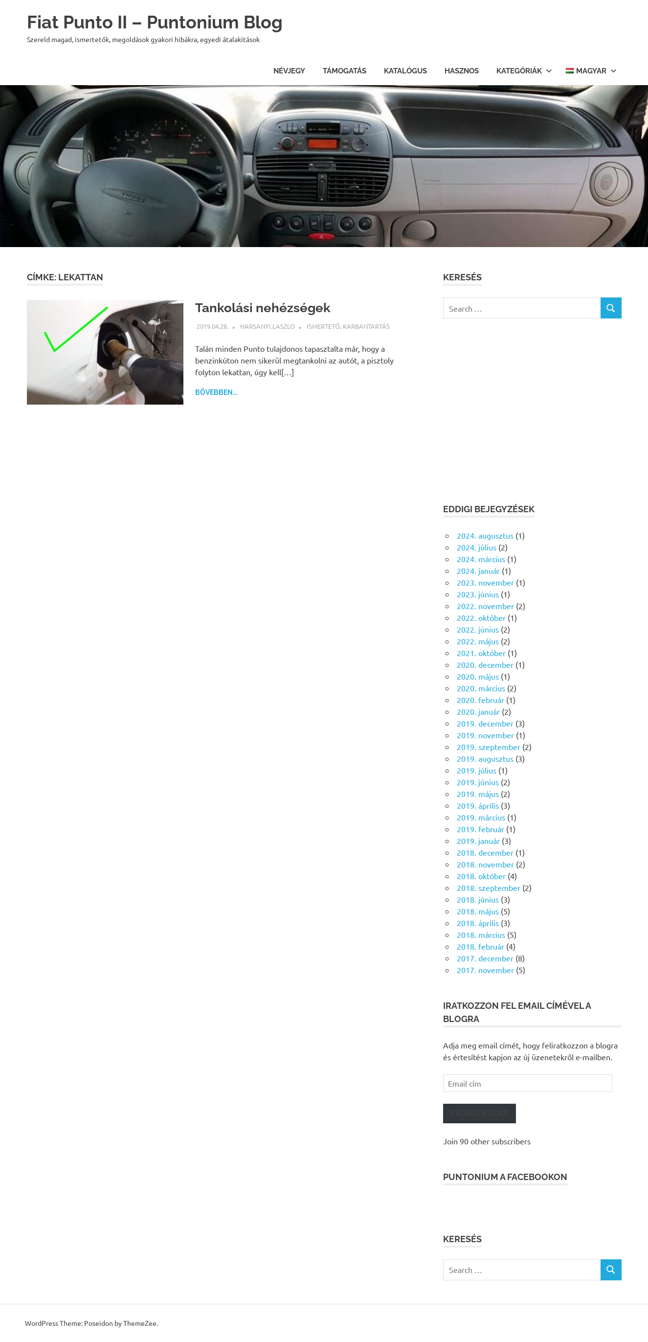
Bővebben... (216, 392)
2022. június (478, 629)
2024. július (476, 547)
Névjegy (289, 71)
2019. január (478, 840)
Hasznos (462, 71)
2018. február (480, 946)
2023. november (485, 582)
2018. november (485, 864)
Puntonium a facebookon (505, 1177)
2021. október (481, 653)
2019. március (481, 817)
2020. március (481, 688)
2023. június (478, 594)
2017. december (485, 958)
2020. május (478, 676)
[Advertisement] (532, 410)
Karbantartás (366, 326)
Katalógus (405, 71)
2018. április (478, 923)
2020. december (485, 664)
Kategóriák (524, 71)
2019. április (478, 805)
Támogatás (344, 71)
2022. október (481, 617)
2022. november (485, 606)
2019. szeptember (488, 746)
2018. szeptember (488, 887)
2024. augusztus (485, 535)
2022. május (478, 641)
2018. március (481, 934)
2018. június (478, 899)
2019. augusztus (485, 758)
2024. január (478, 570)
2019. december (485, 723)
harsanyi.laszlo (267, 326)
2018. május (478, 911)
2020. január (478, 711)
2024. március (481, 559)
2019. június (478, 782)
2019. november (485, 735)
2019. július (476, 770)
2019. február (480, 829)
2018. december (485, 852)
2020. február (480, 700)
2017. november (485, 970)
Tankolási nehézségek (267, 307)
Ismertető (323, 326)
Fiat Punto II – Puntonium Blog (161, 22)
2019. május (478, 793)
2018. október (481, 876)
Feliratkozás (479, 1113)
